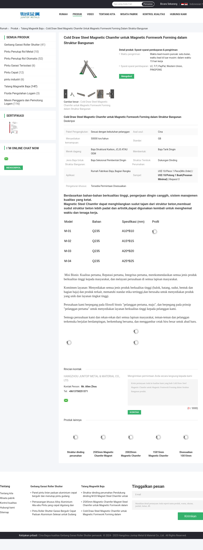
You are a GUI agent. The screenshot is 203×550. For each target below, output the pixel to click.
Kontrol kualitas (154, 14)
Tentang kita (107, 14)
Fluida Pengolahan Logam (20, 93)
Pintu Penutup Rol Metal (18, 51)
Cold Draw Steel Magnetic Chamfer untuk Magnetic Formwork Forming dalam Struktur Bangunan (87, 105)
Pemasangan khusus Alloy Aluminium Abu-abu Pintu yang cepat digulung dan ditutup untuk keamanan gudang (53, 504)
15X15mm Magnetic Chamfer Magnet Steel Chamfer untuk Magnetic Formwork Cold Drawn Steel (158, 454)
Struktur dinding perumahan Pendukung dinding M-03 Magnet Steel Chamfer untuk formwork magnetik (75, 454)
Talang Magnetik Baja (32, 28)
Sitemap (4, 512)
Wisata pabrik (129, 14)
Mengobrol (126, 76)
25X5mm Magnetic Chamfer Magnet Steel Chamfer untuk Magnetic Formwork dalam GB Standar (103, 454)
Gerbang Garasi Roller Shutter (22, 44)
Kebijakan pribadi (28, 535)
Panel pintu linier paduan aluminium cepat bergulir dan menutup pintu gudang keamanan (54, 494)
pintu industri (12, 79)
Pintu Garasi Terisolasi (17, 65)
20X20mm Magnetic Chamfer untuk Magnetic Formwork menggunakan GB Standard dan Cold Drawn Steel (131, 454)
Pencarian (148, 4)
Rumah (63, 14)
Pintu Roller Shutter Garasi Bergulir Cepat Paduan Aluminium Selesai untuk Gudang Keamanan (54, 513)
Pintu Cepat (11, 72)
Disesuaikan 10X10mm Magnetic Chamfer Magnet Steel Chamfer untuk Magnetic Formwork (186, 454)
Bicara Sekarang (168, 4)
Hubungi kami (178, 14)
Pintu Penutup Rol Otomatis (20, 58)
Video (90, 14)
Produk (77, 14)
